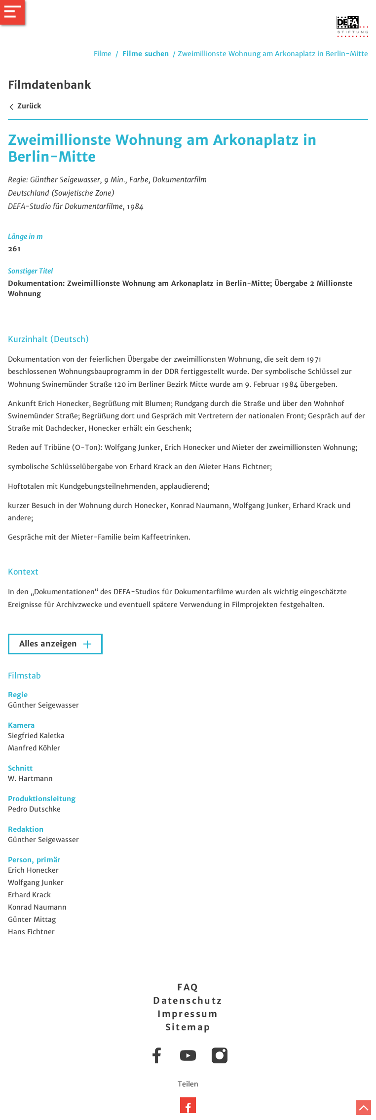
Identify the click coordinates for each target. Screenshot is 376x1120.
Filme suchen (145, 53)
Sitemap (188, 1027)
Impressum (188, 1013)
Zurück (24, 106)
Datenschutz (188, 1000)
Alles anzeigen (49, 644)
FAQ (187, 987)
